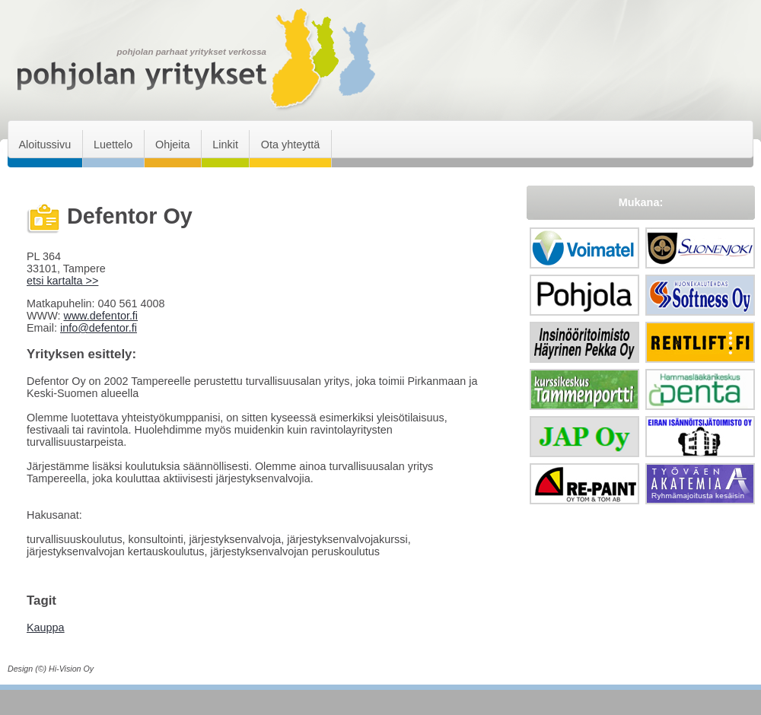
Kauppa (46, 627)
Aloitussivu (44, 144)
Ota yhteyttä (290, 144)
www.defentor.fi (100, 316)
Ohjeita (172, 144)
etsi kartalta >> (62, 281)
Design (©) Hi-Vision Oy (51, 668)
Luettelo (113, 144)
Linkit (225, 144)
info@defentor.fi (98, 328)
